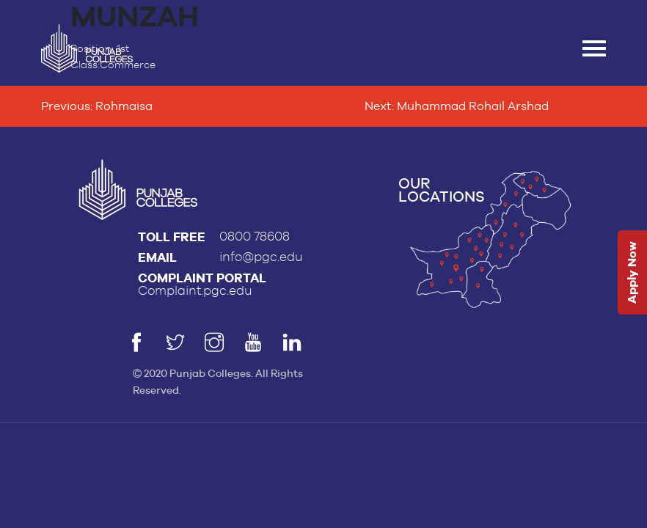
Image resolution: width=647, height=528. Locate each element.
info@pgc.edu (261, 257)
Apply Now (632, 273)
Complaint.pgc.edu (195, 291)
